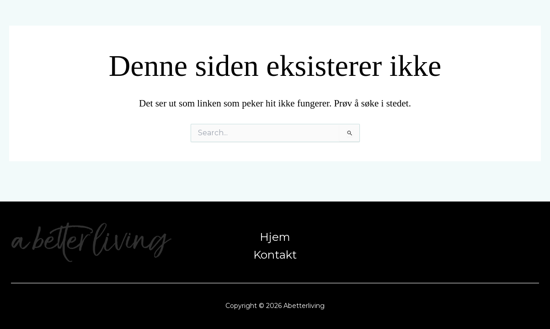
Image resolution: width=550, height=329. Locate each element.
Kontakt (275, 255)
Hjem (274, 235)
